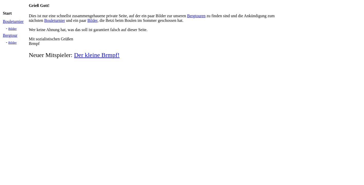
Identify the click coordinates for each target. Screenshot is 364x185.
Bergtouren (196, 16)
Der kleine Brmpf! (97, 55)
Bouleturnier (13, 21)
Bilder (12, 29)
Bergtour (10, 35)
